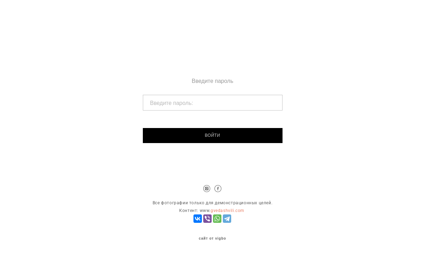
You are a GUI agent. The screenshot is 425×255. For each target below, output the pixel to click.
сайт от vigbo (212, 238)
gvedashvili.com (227, 210)
